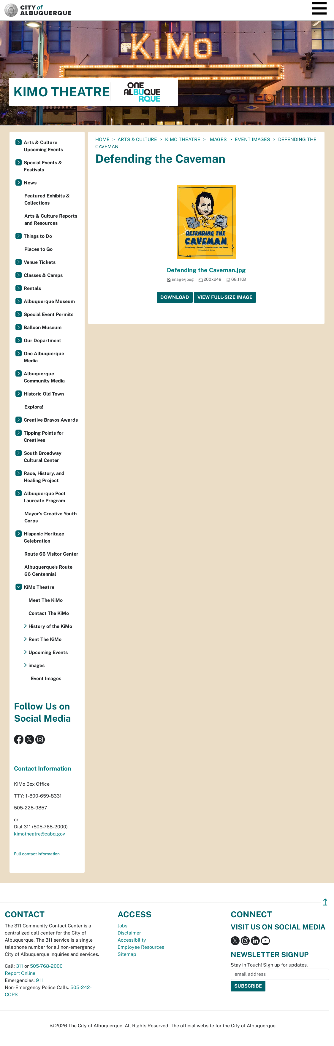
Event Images (252, 139)
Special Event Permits (48, 314)
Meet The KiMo (46, 600)
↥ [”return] (325, 902)
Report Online (20, 973)
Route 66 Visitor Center (51, 554)
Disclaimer (129, 933)
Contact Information (42, 768)
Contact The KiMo (49, 613)
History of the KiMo (50, 626)
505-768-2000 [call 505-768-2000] (46, 966)
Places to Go (38, 249)
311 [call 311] (19, 966)
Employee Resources (141, 947)
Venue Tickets (40, 262)
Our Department (42, 340)
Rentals (32, 288)
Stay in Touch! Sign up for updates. (269, 965)
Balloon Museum (42, 327)
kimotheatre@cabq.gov (39, 834)
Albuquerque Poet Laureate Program (45, 497)
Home (102, 139)
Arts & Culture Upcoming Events (43, 146)
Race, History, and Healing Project (44, 477)
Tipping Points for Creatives (44, 436)
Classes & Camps (43, 275)
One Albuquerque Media (44, 357)
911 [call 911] (39, 980)
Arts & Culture (137, 139)
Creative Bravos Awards (51, 420)
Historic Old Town (44, 394)
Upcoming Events (48, 652)
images (217, 139)
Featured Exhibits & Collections (47, 199)
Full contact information (37, 854)
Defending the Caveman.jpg (206, 270)
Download (174, 297)
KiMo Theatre (182, 139)
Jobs (122, 926)
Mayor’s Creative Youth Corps (50, 517)
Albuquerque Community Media (44, 377)
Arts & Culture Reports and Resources (50, 219)
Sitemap (127, 954)
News (30, 183)
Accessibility (132, 940)
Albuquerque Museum (49, 301)
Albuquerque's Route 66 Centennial (48, 570)
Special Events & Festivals (43, 166)
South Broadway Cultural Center (42, 456)
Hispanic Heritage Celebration (44, 537)
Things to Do (38, 236)
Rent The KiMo (45, 639)
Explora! (33, 407)
